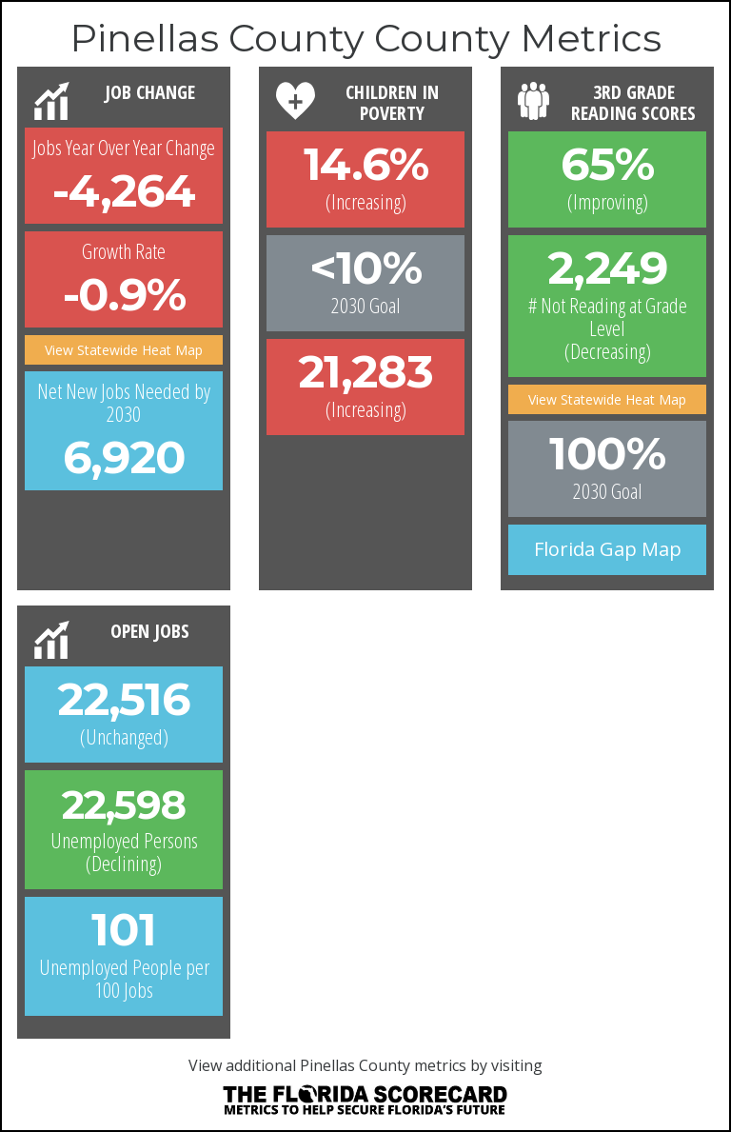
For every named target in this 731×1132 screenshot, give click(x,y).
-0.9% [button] (124, 294)
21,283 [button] (365, 371)
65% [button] (607, 163)
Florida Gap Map (608, 549)
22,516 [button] (123, 698)
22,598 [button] (124, 804)
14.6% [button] (366, 163)
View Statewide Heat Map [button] (124, 350)
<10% (365, 267)
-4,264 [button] (123, 190)
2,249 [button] (607, 267)
